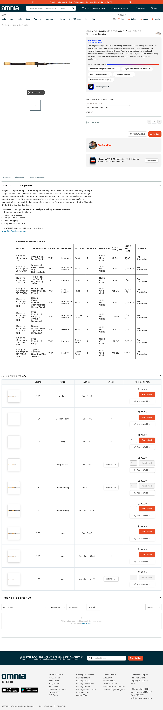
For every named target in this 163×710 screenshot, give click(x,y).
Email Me (111, 464)
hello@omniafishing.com (142, 698)
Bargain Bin (54, 683)
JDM (93, 19)
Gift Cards (53, 695)
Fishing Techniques (85, 683)
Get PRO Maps (75, 19)
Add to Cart (154, 134)
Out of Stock (146, 463)
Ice (86, 19)
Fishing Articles (83, 680)
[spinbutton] (133, 394)
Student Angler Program (114, 689)
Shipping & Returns (139, 680)
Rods (19, 19)
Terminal (38, 19)
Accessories (50, 19)
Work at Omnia (110, 683)
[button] (81, 185)
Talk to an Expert (138, 678)
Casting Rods (24, 25)
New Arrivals (54, 678)
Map (121, 19)
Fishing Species (83, 686)
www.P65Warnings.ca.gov (14, 231)
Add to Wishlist (137, 134)
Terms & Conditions (45, 706)
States (132, 19)
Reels (28, 19)
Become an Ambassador (114, 686)
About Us (107, 678)
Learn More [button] (151, 160)
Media (156, 19)
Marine (62, 19)
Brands (144, 19)
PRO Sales (53, 686)
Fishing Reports (83, 678)
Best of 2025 (54, 692)
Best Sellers (54, 680)
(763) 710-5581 (137, 695)
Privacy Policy (61, 706)
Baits (4, 19)
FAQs (133, 683)
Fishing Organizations (86, 689)
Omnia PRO (81, 695)
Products (5, 25)
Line (11, 19)
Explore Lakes (82, 692)
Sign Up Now (135, 658)
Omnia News (109, 680)
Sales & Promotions (58, 689)
